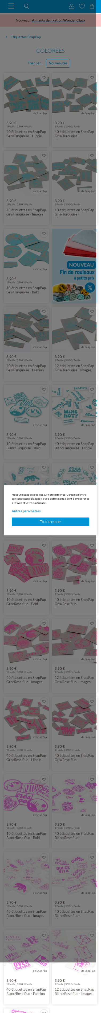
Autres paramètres (26, 511)
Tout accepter (50, 522)
